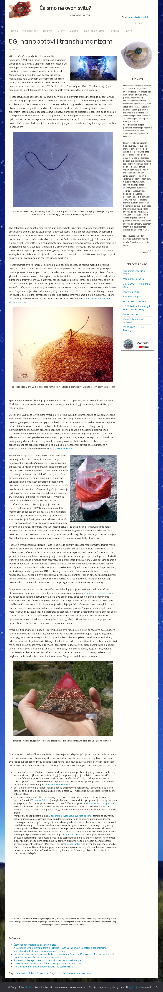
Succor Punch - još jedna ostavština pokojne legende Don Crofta (48, 963)
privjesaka (66, 815)
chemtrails (21, 973)
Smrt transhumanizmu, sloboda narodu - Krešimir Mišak (43, 966)
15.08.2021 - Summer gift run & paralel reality (137, 308)
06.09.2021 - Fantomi (134, 301)
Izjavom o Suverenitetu (57, 784)
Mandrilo (29, 987)
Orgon (61, 30)
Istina (14, 30)
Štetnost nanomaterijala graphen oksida (35, 944)
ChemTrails (30, 30)
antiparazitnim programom (100, 803)
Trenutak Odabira (40, 800)
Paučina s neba (131, 291)
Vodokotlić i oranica (133, 278)
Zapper (75, 30)
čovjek (53, 973)
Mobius (32, 973)
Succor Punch (73, 834)
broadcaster (73, 843)
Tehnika (114, 30)
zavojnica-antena (82, 815)
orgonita (55, 815)
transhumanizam (66, 973)
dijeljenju (133, 987)
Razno (128, 30)
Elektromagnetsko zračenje (100, 592)
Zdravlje (48, 30)
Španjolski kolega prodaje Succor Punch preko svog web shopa (47, 960)
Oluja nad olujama (132, 296)
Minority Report (65, 448)
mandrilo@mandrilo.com (141, 17)
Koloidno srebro (94, 30)
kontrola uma (84, 973)
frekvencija (42, 973)
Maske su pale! (131, 314)
